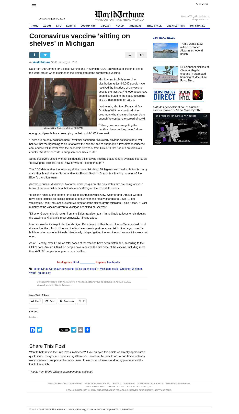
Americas (135, 26)
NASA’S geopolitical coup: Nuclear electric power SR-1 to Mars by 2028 (177, 108)
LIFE (58, 26)
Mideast (106, 26)
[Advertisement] (181, 179)
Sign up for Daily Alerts (150, 383)
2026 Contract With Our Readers (65, 383)
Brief (76, 262)
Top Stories (197, 26)
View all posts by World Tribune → (55, 285)
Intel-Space (154, 26)
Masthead (129, 383)
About (47, 26)
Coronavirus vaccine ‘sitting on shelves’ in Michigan (80, 268)
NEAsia (120, 26)
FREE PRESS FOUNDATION (178, 383)
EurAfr (71, 26)
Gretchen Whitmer (131, 268)
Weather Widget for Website (193, 16)
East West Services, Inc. (98, 383)
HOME (35, 26)
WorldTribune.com (40, 272)
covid (115, 268)
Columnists (88, 26)
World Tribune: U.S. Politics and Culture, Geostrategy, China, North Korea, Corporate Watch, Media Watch (85, 409)
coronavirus (41, 268)
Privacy (117, 383)
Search (202, 4)
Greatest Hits (176, 26)
